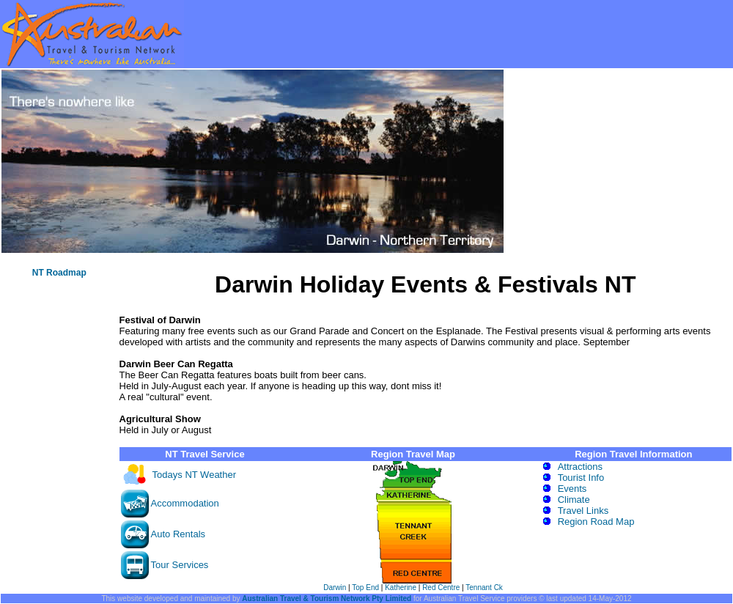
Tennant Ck (484, 587)
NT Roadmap (59, 273)
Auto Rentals (178, 533)
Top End (365, 587)
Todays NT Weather (194, 474)
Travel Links (583, 510)
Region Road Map (596, 521)
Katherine (400, 587)
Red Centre (441, 587)
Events (572, 488)
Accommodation (185, 503)
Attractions (580, 466)
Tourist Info (581, 477)
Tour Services (180, 564)
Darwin (334, 587)
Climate (574, 499)
